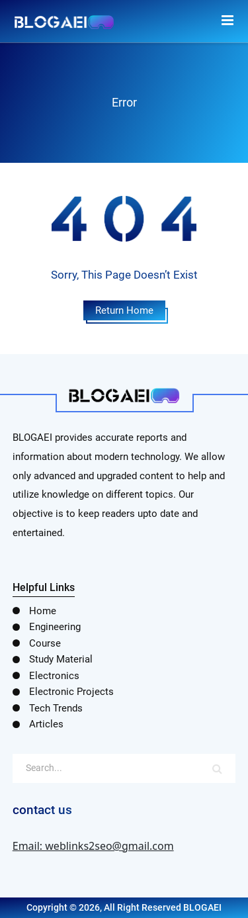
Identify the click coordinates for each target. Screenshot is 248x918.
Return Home (124, 310)
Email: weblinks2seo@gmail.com (93, 846)
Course (45, 643)
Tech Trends (56, 708)
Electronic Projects (71, 692)
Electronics (54, 676)
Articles (46, 724)
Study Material (61, 659)
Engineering (55, 627)
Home (42, 611)
